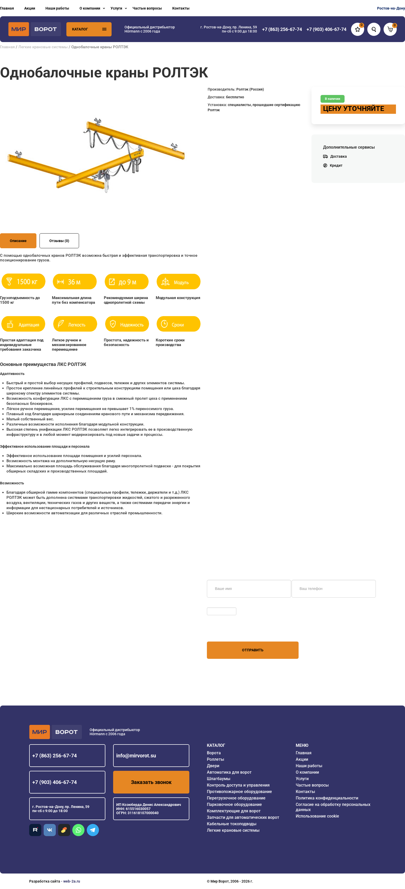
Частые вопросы (147, 8)
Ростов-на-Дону (391, 8)
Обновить (216, 605)
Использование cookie (317, 816)
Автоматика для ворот (229, 772)
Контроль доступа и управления (238, 785)
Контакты (181, 8)
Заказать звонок (151, 782)
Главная (7, 8)
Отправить (252, 650)
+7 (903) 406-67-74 (54, 782)
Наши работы (57, 8)
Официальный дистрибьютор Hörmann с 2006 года (149, 29)
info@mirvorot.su (136, 755)
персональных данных (226, 632)
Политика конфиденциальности (327, 798)
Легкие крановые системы (43, 47)
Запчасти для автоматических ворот (243, 817)
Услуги (116, 8)
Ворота (214, 752)
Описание (18, 241)
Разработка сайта (44, 881)
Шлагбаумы (218, 778)
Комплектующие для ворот (234, 810)
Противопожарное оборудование (239, 791)
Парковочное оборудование (234, 804)
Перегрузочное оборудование (236, 798)
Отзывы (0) (59, 241)
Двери (213, 765)
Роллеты (215, 759)
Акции (29, 8)
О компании (90, 8)
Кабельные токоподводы (231, 823)
